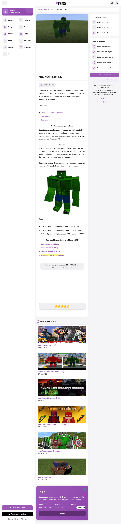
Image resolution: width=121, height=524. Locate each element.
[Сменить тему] (117, 3)
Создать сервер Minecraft (104, 80)
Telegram (24, 519)
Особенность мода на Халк (52, 112)
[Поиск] (112, 3)
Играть (62, 513)
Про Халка (45, 116)
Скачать (44, 120)
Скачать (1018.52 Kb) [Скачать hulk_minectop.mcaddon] (62, 266)
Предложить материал (104, 75)
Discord (16, 519)
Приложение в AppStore (17, 514)
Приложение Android (17, 508)
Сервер (10, 519)
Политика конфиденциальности (104, 102)
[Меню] (4, 3)
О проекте (104, 98)
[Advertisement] (62, 59)
